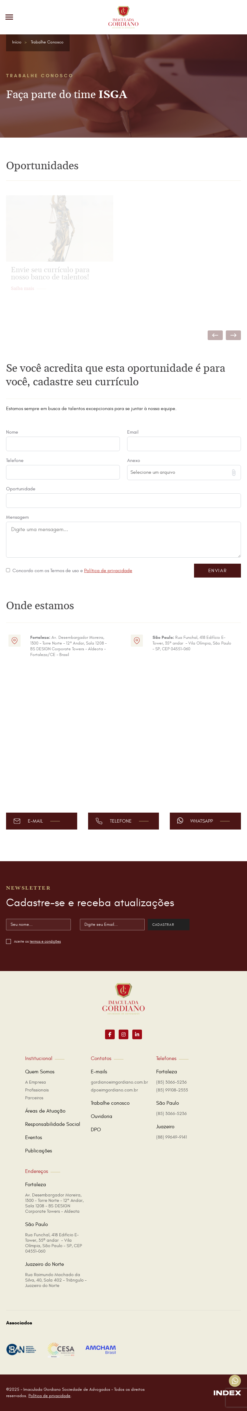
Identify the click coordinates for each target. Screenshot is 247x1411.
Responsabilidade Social (52, 1124)
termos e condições (45, 941)
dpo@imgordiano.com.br (114, 1090)
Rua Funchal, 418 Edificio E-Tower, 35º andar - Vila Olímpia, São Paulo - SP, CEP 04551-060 (53, 1243)
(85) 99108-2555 (172, 1090)
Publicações (38, 1151)
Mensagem (17, 517)
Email (133, 432)
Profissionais (37, 1090)
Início (16, 42)
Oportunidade (20, 489)
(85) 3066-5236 (171, 1082)
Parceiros (34, 1097)
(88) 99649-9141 (171, 1137)
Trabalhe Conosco (47, 42)
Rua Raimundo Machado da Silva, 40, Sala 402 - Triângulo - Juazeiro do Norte (56, 1280)
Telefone (15, 460)
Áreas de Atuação (45, 1111)
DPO (96, 1130)
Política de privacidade (108, 570)
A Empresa (35, 1082)
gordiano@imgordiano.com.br (119, 1082)
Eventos (33, 1138)
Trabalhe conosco (110, 1103)
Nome (12, 432)
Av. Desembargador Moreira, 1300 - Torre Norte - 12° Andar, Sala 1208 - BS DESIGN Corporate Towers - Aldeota (54, 1203)
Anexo (133, 460)
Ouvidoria (101, 1116)
